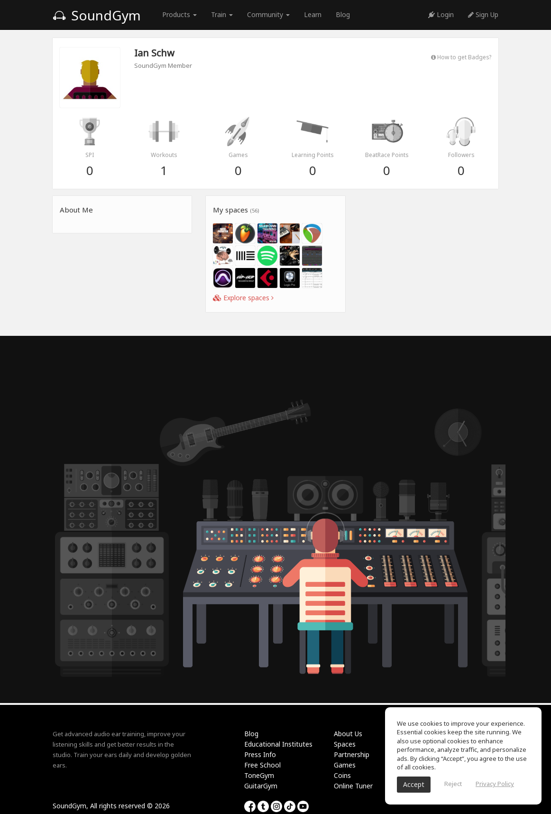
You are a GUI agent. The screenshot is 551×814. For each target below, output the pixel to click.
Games (345, 764)
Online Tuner (353, 785)
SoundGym (97, 15)
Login (441, 14)
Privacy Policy (495, 783)
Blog (343, 14)
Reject (453, 783)
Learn (312, 14)
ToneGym (259, 775)
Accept (413, 784)
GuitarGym (260, 785)
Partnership (351, 754)
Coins (342, 775)
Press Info (260, 754)
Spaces (345, 744)
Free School (262, 764)
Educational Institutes (278, 744)
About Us (348, 733)
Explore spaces (243, 297)
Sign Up (483, 14)
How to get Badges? (461, 57)
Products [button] (179, 14)
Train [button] (222, 14)
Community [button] (268, 14)
